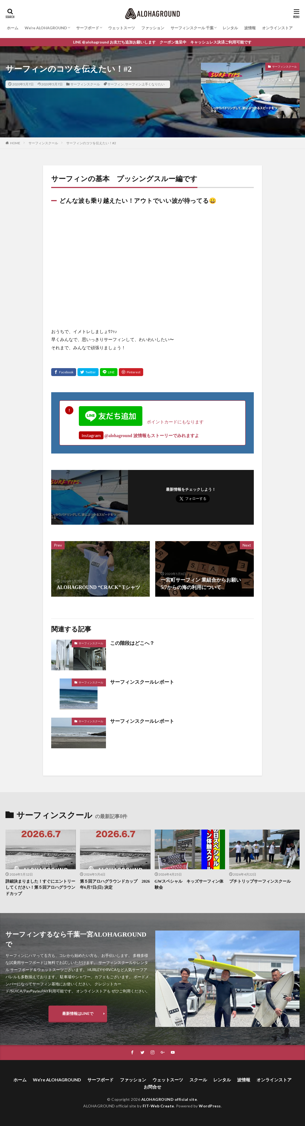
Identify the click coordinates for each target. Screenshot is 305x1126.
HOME (15, 143)
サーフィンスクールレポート (142, 682)
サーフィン (115, 84)
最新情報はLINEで (77, 1013)
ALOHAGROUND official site (169, 1099)
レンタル (230, 27)
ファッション (152, 27)
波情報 (250, 27)
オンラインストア (277, 27)
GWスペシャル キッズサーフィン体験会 (189, 884)
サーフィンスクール (85, 84)
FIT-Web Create (158, 1106)
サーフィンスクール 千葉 (192, 27)
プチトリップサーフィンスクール (260, 881)
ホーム (12, 27)
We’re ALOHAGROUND (46, 27)
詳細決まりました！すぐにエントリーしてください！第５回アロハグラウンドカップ (40, 887)
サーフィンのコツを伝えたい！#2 (91, 143)
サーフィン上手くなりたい (145, 84)
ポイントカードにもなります (141, 421)
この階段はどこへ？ (132, 643)
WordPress (210, 1106)
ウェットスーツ (121, 27)
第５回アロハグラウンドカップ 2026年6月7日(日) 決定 (115, 884)
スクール (198, 1079)
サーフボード (87, 27)
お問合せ (152, 1086)
